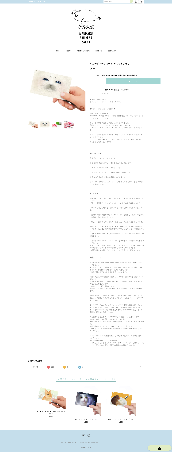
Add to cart (133, 82)
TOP (57, 52)
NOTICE (99, 52)
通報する (105, 94)
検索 (131, 1)
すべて (35, 368)
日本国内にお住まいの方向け (117, 90)
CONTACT (112, 52)
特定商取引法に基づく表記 (89, 443)
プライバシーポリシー (68, 443)
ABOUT (69, 52)
